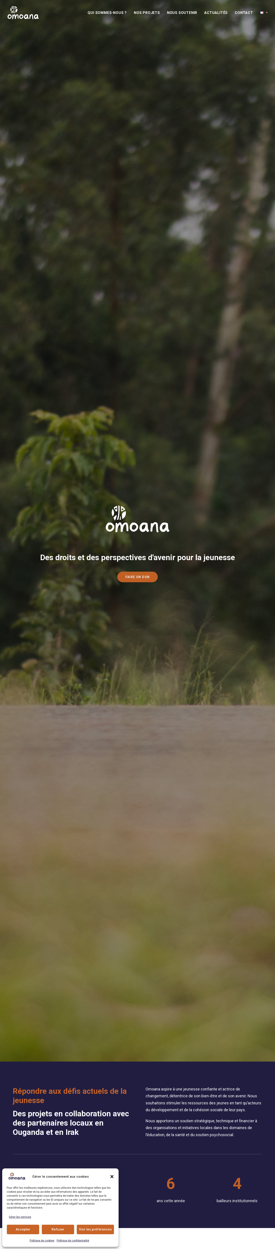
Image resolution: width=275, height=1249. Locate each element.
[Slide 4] (28, 481)
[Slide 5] (33, 481)
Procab (177, 1242)
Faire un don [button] (166, 557)
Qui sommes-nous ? (107, 13)
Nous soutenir (182, 13)
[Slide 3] (23, 481)
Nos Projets (147, 13)
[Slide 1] (14, 481)
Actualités (216, 13)
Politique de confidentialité (73, 1240)
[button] (112, 1176)
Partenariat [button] (166, 602)
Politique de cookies (42, 1240)
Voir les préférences (95, 1229)
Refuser (58, 1229)
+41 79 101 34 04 (173, 1165)
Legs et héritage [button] (170, 587)
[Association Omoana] (23, 12)
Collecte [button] (163, 572)
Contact (244, 13)
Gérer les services (20, 1217)
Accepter (23, 1229)
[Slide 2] (18, 481)
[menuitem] (109, 12)
